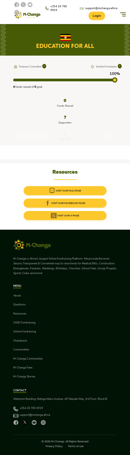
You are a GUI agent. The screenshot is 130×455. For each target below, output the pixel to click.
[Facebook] (16, 4)
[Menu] (123, 14)
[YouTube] (29, 4)
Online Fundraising (24, 331)
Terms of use (76, 446)
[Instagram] (16, 12)
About (17, 296)
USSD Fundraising (24, 322)
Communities (21, 349)
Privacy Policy (54, 446)
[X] (23, 4)
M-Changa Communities (28, 359)
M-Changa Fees (23, 368)
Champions (20, 341)
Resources (19, 314)
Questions (19, 304)
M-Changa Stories (24, 376)
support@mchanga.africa (101, 8)
